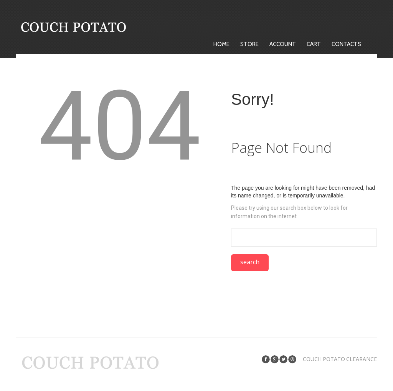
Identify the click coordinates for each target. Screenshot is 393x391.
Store (249, 44)
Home (221, 44)
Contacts (346, 44)
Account (282, 44)
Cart (314, 44)
